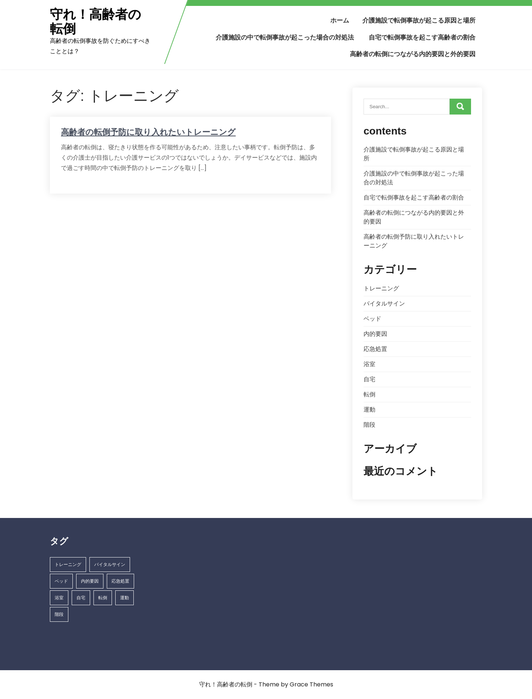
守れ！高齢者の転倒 (95, 21)
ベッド (372, 318)
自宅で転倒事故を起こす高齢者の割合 (422, 37)
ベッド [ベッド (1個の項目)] (61, 581)
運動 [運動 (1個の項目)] (124, 597)
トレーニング (381, 288)
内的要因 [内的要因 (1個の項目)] (90, 581)
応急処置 (375, 349)
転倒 (369, 394)
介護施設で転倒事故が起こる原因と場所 (418, 20)
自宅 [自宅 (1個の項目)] (80, 597)
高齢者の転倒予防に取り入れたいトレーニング (148, 132)
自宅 (369, 379)
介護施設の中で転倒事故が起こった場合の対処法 (285, 37)
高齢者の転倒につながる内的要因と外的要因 (412, 54)
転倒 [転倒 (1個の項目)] (102, 597)
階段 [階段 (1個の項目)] (59, 614)
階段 (369, 424)
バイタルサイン (384, 303)
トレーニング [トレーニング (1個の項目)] (68, 564)
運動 (369, 409)
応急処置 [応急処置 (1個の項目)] (120, 581)
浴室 (369, 364)
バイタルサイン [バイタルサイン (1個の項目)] (109, 564)
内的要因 (375, 334)
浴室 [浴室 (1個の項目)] (59, 597)
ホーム (339, 20)
